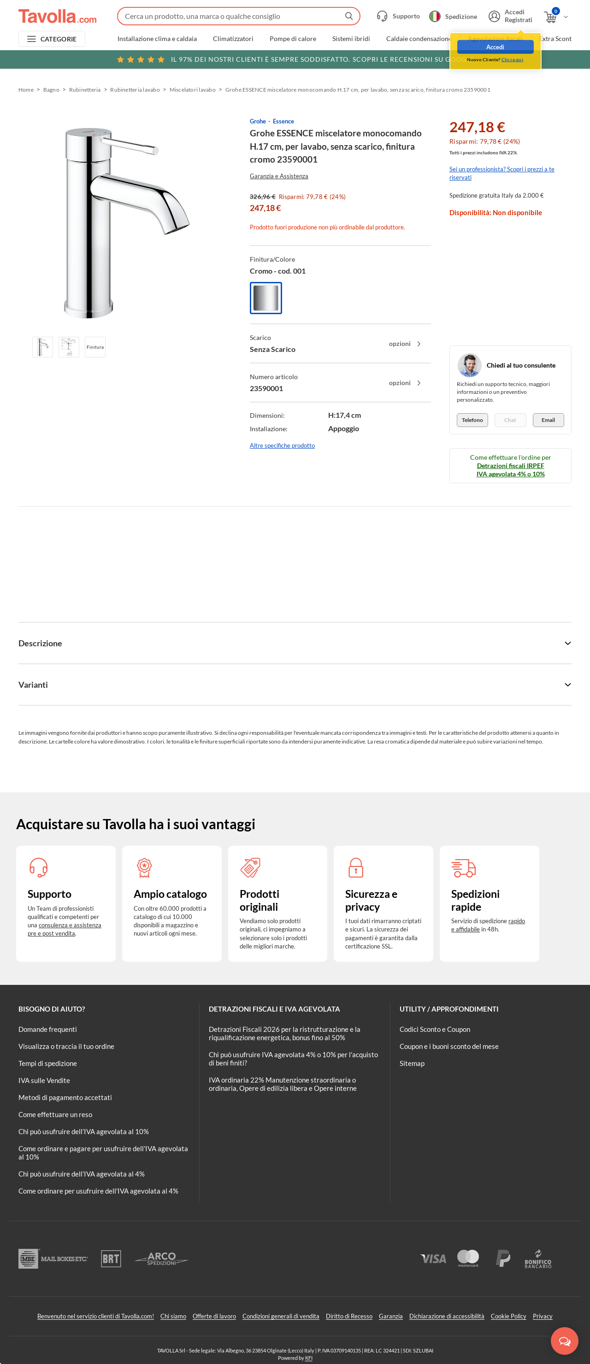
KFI (309, 1358)
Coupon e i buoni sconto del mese (449, 1046)
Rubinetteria (85, 89)
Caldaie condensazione (419, 38)
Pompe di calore (293, 38)
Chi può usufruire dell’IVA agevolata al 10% (83, 1131)
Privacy (543, 1316)
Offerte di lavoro (214, 1316)
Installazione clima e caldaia (157, 38)
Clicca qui (512, 58)
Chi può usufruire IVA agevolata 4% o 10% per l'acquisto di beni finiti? (293, 1058)
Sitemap (412, 1063)
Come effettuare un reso (55, 1114)
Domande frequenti (47, 1029)
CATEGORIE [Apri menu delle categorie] (59, 39)
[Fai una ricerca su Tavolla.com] (238, 16)
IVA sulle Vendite (44, 1080)
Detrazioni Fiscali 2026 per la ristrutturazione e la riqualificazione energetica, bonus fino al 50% (284, 1033)
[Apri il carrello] (557, 17)
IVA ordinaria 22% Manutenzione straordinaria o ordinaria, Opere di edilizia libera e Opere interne (283, 1084)
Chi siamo (173, 1316)
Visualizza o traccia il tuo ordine (66, 1046)
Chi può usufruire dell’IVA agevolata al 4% (81, 1174)
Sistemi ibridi (351, 38)
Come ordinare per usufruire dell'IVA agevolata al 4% (98, 1191)
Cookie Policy (508, 1316)
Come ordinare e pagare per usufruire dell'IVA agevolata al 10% (103, 1152)
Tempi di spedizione (47, 1063)
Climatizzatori (233, 38)
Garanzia (391, 1316)
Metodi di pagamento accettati (65, 1097)
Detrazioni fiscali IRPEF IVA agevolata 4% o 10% (511, 470)
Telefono (472, 419)
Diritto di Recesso (349, 1316)
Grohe (258, 121)
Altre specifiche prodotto (282, 445)
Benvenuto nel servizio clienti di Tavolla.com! (95, 1316)
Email (548, 419)
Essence (283, 121)
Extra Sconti (556, 38)
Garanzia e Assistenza (279, 176)
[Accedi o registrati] (509, 16)
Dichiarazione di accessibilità (446, 1316)
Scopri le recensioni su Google (295, 59)
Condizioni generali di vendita (280, 1316)
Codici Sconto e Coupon (435, 1029)
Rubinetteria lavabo (135, 89)
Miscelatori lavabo (193, 89)
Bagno (51, 89)
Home (26, 89)
